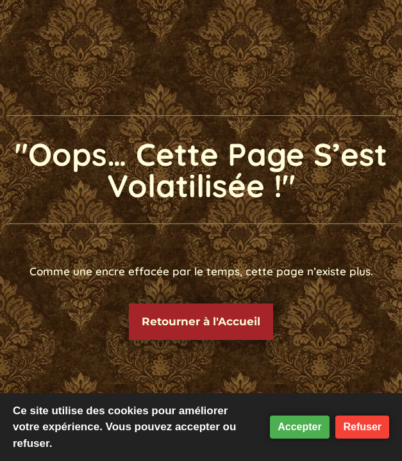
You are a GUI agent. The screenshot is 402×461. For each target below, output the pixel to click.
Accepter (299, 426)
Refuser (362, 426)
